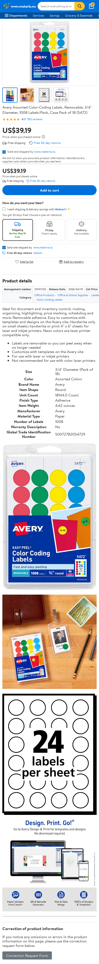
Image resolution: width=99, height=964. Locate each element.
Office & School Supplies (73, 295)
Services (38, 15)
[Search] (79, 6)
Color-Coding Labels (49, 300)
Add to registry (71, 262)
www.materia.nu (44, 151)
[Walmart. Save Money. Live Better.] (19, 6)
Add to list (24, 262)
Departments (16, 15)
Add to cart (49, 190)
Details (37, 253)
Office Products (44, 295)
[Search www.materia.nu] (56, 6)
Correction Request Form (27, 955)
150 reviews (34, 119)
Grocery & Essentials (79, 15)
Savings (54, 15)
